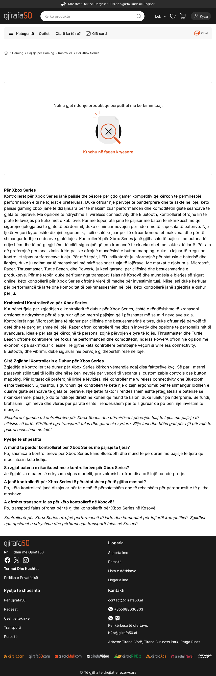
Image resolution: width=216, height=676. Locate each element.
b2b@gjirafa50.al (122, 633)
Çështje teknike (17, 618)
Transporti (12, 627)
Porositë (115, 562)
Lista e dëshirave (122, 571)
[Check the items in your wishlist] (173, 16)
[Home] (6, 53)
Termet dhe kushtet (21, 568)
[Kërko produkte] (88, 16)
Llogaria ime (118, 580)
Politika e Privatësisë (21, 577)
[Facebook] (7, 560)
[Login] (201, 16)
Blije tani (141, 423)
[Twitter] (16, 560)
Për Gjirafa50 (15, 600)
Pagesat (11, 609)
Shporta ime (118, 552)
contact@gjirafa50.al (125, 600)
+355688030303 (125, 609)
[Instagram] (25, 560)
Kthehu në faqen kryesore (108, 151)
